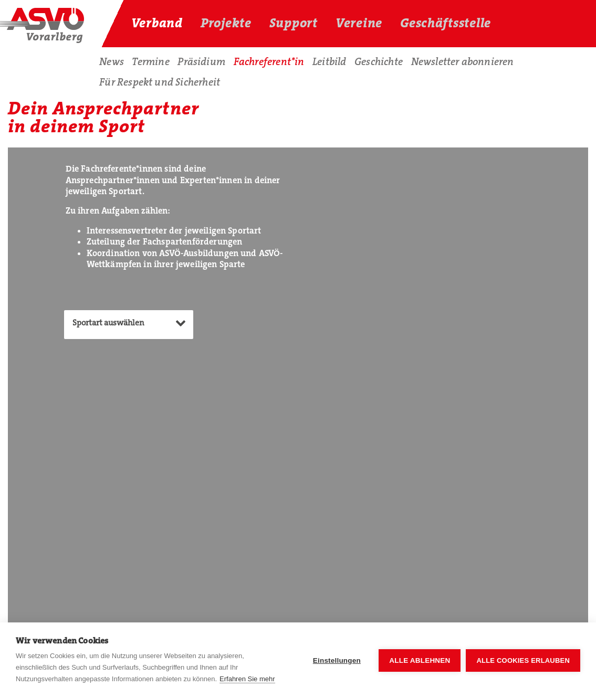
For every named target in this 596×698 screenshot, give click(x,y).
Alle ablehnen (419, 660)
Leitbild (329, 61)
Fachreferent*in (269, 61)
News (111, 61)
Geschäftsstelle (445, 23)
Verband (157, 23)
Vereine (359, 23)
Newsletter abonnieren (462, 61)
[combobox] (128, 324)
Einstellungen (337, 660)
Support (293, 23)
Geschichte (378, 61)
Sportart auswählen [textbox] (108, 323)
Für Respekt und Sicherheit (159, 82)
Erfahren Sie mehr (247, 679)
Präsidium (201, 61)
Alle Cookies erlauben (523, 660)
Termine (150, 61)
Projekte (226, 23)
